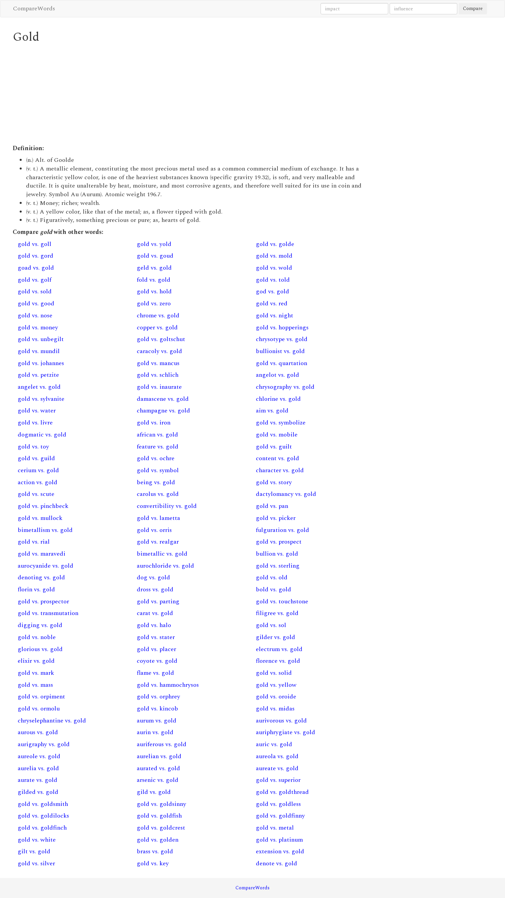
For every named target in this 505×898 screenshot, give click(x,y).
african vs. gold (157, 434)
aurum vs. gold (156, 720)
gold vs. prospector (43, 601)
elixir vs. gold (36, 660)
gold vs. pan (272, 506)
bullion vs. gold (277, 553)
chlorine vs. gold (278, 398)
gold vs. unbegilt (41, 339)
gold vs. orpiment (41, 696)
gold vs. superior (278, 780)
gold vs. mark (36, 672)
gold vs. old (272, 577)
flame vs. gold (155, 672)
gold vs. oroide (276, 696)
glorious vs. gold (40, 649)
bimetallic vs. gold (162, 553)
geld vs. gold (154, 267)
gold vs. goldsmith (43, 804)
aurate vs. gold (37, 780)
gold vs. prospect (279, 541)
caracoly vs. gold (159, 351)
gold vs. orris (154, 530)
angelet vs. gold (39, 386)
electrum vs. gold (279, 649)
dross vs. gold (155, 589)
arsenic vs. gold (157, 780)
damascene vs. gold (163, 398)
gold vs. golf (34, 279)
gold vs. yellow (276, 684)
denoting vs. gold (41, 577)
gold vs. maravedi (41, 553)
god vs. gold (272, 291)
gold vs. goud (155, 255)
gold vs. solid (274, 672)
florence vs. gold (278, 660)
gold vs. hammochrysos (168, 684)
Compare (473, 8)
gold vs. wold (274, 267)
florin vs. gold (36, 589)
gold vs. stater (156, 637)
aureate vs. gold (277, 768)
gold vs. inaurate (159, 386)
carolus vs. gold (158, 494)
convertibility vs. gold (167, 506)
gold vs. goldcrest (161, 827)
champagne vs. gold (163, 410)
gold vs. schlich (157, 374)
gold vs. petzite (38, 374)
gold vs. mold (274, 255)
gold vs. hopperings (282, 327)
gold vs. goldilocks (43, 815)
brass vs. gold (155, 851)
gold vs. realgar (158, 541)
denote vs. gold (276, 863)
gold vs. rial (34, 541)
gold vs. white (37, 839)
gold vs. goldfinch (42, 827)
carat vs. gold (155, 613)
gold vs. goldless (278, 804)
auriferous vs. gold (161, 744)
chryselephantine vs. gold (52, 720)
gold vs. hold (154, 291)
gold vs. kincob (157, 708)
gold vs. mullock (40, 518)
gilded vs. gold (38, 792)
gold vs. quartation (281, 363)
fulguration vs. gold (282, 530)
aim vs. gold (272, 410)
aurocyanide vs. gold (45, 565)
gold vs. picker (276, 518)
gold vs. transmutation (48, 613)
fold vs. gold (153, 279)
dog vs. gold (153, 577)
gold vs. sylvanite (41, 398)
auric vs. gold (274, 744)
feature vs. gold (157, 446)
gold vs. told (273, 279)
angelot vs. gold (277, 374)
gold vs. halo (154, 625)
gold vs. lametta (158, 518)
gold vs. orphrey (158, 696)
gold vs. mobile (277, 434)
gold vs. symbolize (281, 422)
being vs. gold (156, 482)
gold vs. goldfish (159, 815)
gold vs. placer (156, 649)
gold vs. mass (35, 684)
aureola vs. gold (277, 756)
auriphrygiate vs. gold (285, 732)
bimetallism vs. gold (45, 530)
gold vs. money (38, 327)
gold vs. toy (33, 446)
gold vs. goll (34, 244)
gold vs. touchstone (282, 601)
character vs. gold (280, 470)
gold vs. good (36, 303)
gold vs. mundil (39, 351)
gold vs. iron (153, 422)
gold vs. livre (35, 422)
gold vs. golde (275, 244)
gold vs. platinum (279, 839)
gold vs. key (153, 863)
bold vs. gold (273, 589)
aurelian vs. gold (159, 756)
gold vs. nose (35, 315)
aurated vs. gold (158, 768)
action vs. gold (37, 482)
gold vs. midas (275, 708)
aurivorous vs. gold (281, 720)
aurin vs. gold (155, 732)
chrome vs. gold (158, 315)
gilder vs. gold (275, 637)
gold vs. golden (157, 839)
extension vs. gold (280, 851)
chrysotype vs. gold (282, 339)
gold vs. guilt (274, 446)
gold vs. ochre (155, 458)
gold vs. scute (36, 494)
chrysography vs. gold (285, 386)
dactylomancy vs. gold (286, 494)
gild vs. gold (154, 792)
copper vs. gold (157, 327)
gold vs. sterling (278, 565)
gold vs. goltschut (161, 339)
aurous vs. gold (38, 732)
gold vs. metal (275, 827)
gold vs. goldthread (282, 792)
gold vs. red (272, 303)
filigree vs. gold (277, 613)
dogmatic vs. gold (42, 434)
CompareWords (34, 8)
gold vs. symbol (158, 470)
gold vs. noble (37, 637)
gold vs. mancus (158, 363)
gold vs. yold (154, 244)
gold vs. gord (35, 255)
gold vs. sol (271, 625)
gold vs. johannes (41, 363)
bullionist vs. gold (280, 351)
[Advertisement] (191, 94)
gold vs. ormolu (39, 708)
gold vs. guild (36, 458)
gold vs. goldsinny (161, 804)
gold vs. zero (154, 303)
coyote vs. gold (157, 660)
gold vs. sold (35, 291)
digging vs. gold (40, 625)
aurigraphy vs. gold (44, 744)
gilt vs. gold (34, 851)
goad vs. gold (36, 267)
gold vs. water (37, 410)
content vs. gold (277, 458)
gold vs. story (274, 482)
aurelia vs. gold (38, 768)
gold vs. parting (158, 601)
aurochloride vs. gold (165, 565)
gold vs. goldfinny (280, 815)
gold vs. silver (36, 863)
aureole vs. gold (39, 756)
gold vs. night (274, 315)
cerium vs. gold (38, 470)
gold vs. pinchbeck (43, 506)
